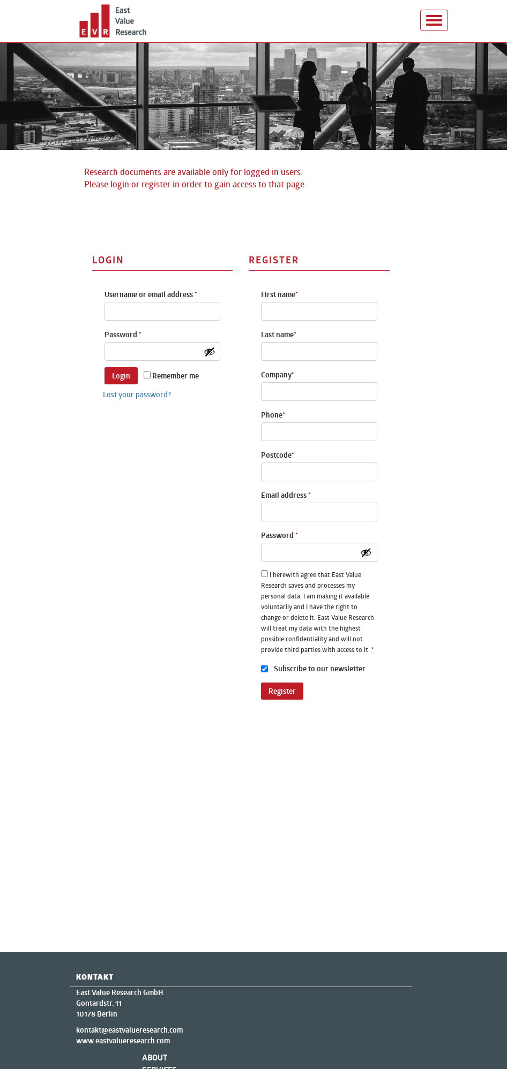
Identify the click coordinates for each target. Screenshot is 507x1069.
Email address (286, 495)
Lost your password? (137, 394)
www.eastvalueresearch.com (123, 1040)
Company (277, 374)
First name (279, 294)
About (154, 1057)
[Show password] (209, 352)
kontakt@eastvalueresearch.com (129, 1030)
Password (123, 334)
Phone (273, 415)
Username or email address (151, 294)
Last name (278, 334)
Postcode (277, 455)
